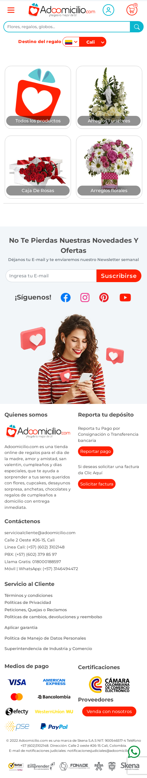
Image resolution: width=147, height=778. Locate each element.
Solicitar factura (96, 484)
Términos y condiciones (28, 595)
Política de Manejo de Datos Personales (45, 638)
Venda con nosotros (109, 711)
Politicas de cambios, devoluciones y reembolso (53, 616)
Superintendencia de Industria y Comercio (48, 648)
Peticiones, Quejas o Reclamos (35, 609)
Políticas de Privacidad (27, 602)
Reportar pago (95, 451)
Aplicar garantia (21, 627)
